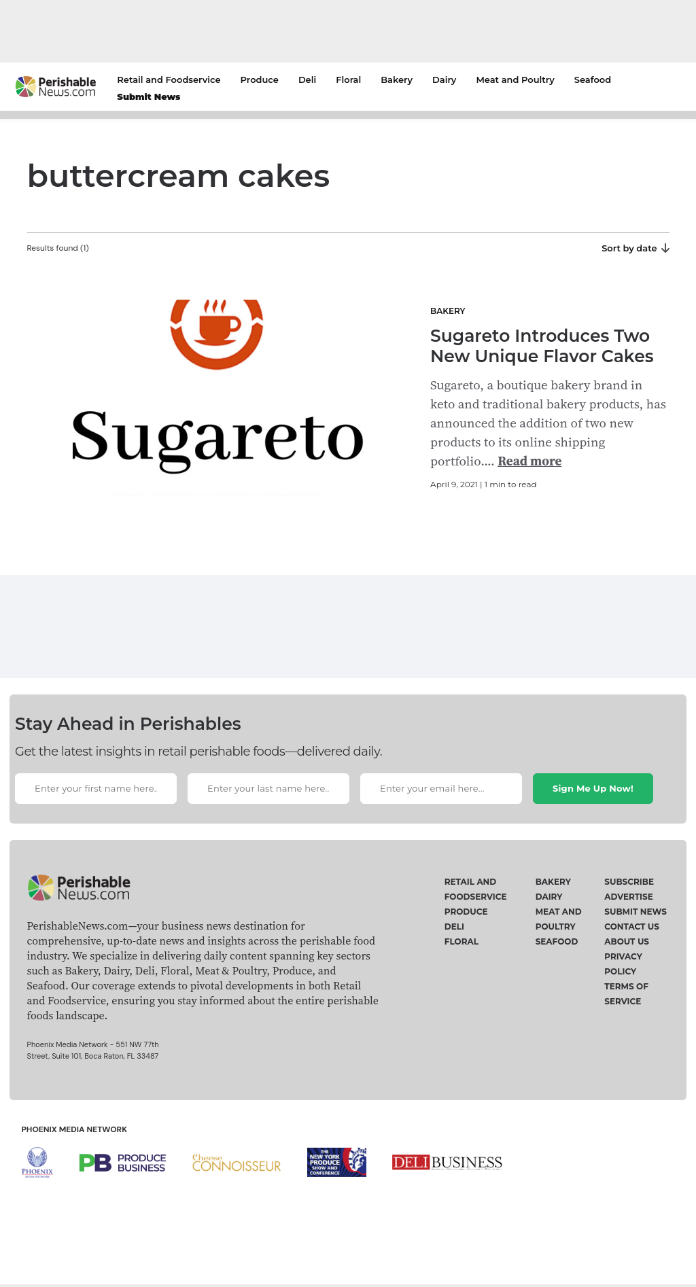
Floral (348, 79)
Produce (260, 79)
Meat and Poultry (515, 79)
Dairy (444, 79)
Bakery (397, 79)
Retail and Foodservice (168, 79)
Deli (307, 79)
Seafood (592, 79)
